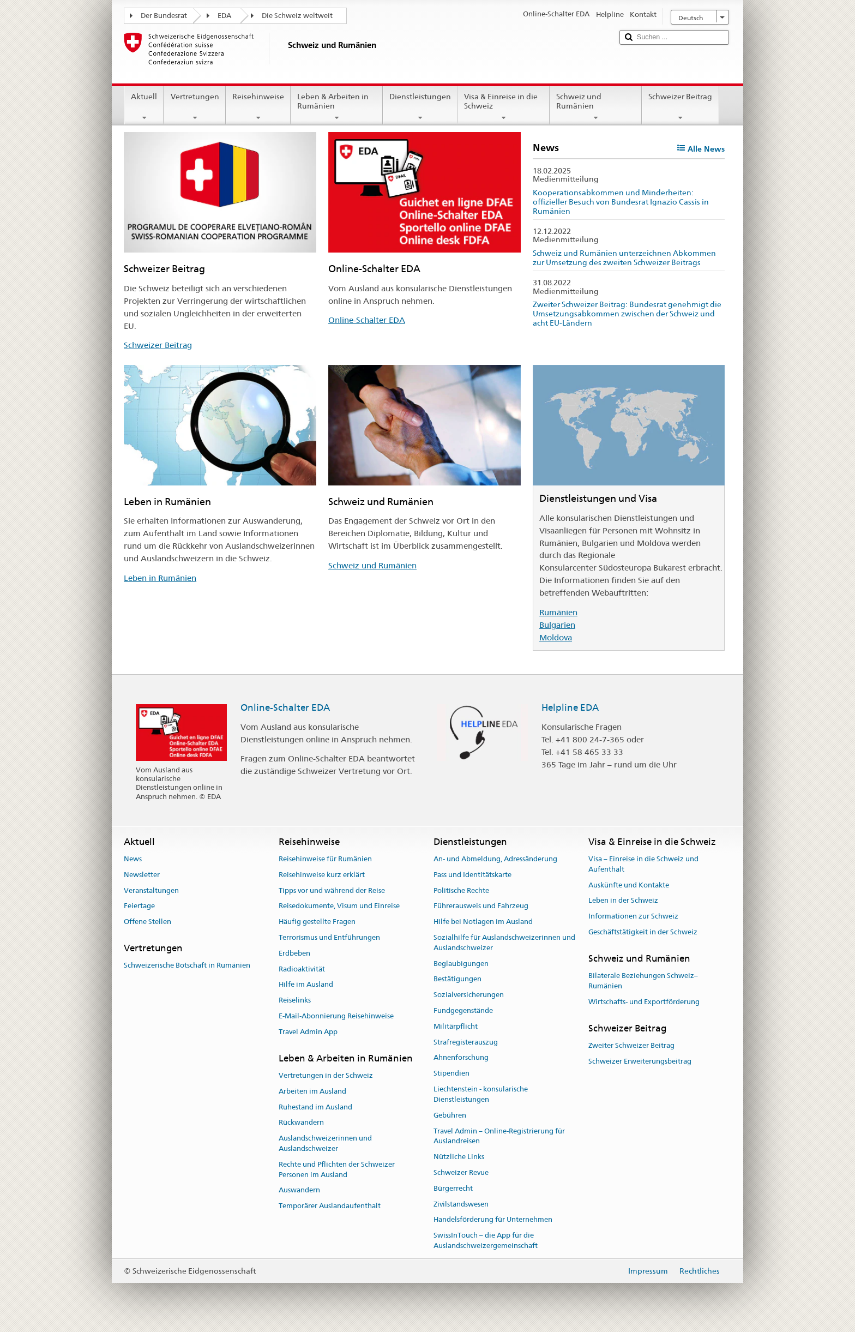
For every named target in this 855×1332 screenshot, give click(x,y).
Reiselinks (295, 1001)
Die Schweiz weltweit (297, 15)
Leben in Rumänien (160, 578)
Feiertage (139, 906)
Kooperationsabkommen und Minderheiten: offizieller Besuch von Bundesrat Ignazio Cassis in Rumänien (621, 201)
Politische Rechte (461, 890)
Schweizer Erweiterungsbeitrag (639, 1061)
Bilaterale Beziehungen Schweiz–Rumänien (643, 980)
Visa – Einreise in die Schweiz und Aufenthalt (643, 864)
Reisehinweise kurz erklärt (322, 875)
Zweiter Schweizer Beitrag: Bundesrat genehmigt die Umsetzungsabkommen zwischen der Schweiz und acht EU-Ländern (627, 313)
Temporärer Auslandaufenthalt (330, 1206)
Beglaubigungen (461, 963)
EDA (224, 15)
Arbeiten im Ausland (312, 1091)
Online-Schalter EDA (366, 320)
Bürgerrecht (453, 1188)
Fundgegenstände (463, 1010)
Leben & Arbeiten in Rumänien (336, 107)
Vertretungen (194, 107)
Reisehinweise (258, 107)
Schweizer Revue (461, 1172)
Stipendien (451, 1074)
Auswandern (299, 1190)
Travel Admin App (308, 1032)
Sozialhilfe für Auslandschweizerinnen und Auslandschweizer (504, 942)
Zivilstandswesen (461, 1204)
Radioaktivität (302, 969)
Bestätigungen (457, 979)
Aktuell (144, 107)
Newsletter (142, 875)
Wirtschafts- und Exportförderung (644, 1002)
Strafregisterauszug (465, 1042)
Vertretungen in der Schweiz (326, 1075)
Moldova (555, 637)
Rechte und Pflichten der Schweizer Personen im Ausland (337, 1169)
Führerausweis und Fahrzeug (480, 906)
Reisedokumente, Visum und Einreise (339, 906)
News (133, 859)
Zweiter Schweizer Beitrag (631, 1045)
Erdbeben (294, 953)
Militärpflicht (455, 1026)
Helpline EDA (570, 707)
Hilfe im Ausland (306, 985)
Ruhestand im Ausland (315, 1107)
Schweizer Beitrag (680, 107)
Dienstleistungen (420, 107)
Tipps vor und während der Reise (332, 890)
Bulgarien (557, 625)
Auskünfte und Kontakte (628, 885)
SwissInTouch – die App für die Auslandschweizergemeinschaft (485, 1240)
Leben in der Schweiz (623, 901)
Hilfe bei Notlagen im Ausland (483, 921)
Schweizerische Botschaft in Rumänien (187, 966)
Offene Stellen (147, 921)
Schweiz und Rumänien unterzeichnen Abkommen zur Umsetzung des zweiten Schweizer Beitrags (624, 258)
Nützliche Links (458, 1157)
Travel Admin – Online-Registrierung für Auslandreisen (499, 1136)
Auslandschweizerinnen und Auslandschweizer (325, 1143)
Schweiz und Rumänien (595, 107)
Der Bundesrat (164, 15)
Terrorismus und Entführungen (329, 937)
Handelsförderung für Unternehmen (492, 1220)
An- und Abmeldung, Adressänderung (495, 859)
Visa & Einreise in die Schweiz (503, 107)
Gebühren (449, 1115)
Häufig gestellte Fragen (317, 921)
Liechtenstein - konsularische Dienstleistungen (480, 1094)
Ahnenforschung (461, 1058)
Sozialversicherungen (468, 995)
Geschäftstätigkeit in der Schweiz (642, 932)
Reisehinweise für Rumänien (325, 859)
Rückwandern (301, 1123)
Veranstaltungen (151, 890)
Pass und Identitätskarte (472, 875)
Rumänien (558, 612)
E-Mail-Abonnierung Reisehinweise (336, 1016)
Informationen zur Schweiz (633, 916)
